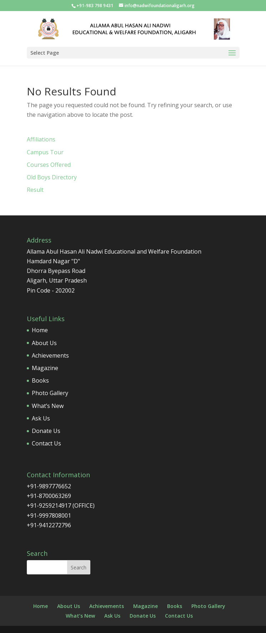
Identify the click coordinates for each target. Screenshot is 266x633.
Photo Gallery (50, 393)
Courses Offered (49, 165)
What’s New (48, 406)
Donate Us (46, 431)
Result (35, 190)
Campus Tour (45, 152)
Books (40, 380)
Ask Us (41, 418)
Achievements (50, 355)
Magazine (45, 368)
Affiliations (41, 139)
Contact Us (46, 443)
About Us (44, 343)
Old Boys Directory (52, 177)
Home (40, 330)
